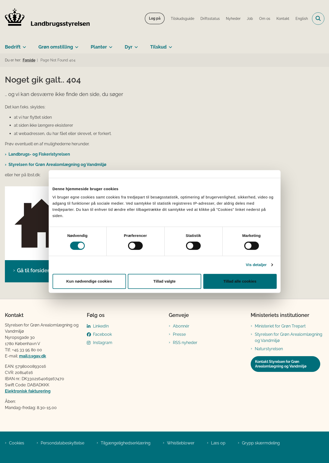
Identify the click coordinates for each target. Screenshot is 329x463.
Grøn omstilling (55, 47)
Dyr (128, 47)
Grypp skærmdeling (261, 443)
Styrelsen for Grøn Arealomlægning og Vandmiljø (57, 164)
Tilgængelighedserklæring (125, 443)
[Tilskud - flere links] (169, 45)
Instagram (102, 342)
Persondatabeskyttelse (62, 443)
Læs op (218, 443)
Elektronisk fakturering (27, 391)
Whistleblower (181, 443)
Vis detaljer (256, 264)
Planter (99, 47)
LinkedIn (101, 326)
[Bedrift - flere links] (23, 45)
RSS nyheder (185, 342)
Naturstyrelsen (269, 348)
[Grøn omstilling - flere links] (75, 45)
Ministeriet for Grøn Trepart (280, 326)
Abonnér (181, 326)
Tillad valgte (164, 281)
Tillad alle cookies (239, 281)
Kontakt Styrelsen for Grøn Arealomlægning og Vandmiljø (280, 364)
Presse (179, 334)
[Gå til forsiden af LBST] (47, 18)
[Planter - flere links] (109, 45)
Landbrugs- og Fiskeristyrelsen (39, 154)
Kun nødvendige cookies (89, 281)
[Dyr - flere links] (135, 45)
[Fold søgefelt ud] (318, 18)
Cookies (16, 443)
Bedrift (13, 47)
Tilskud (158, 47)
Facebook (102, 334)
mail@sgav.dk (32, 356)
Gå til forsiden (33, 270)
